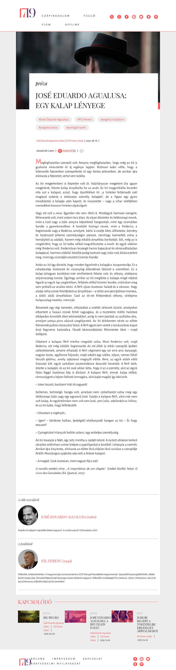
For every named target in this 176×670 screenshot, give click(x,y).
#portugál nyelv (76, 127)
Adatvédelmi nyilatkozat (56, 663)
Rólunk (38, 659)
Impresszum (64, 659)
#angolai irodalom (112, 119)
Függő (90, 16)
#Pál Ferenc (84, 119)
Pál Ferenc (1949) (75, 141)
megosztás (65, 151)
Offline (72, 24)
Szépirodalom (56, 16)
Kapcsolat (93, 659)
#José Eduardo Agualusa (54, 119)
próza (41, 83)
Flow (47, 24)
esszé (140, 613)
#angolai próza (48, 127)
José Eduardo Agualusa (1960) (50, 141)
